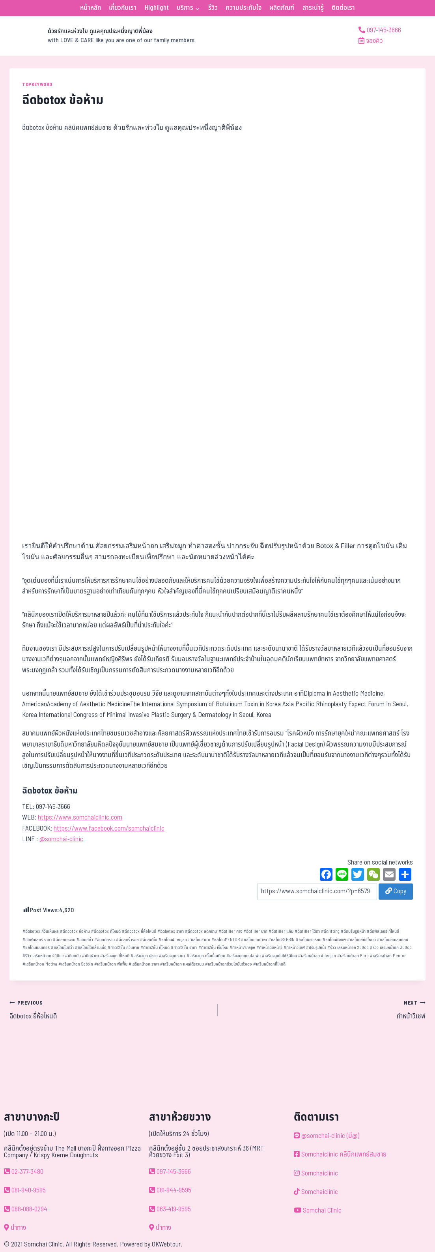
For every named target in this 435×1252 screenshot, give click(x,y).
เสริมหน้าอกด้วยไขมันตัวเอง (228, 964)
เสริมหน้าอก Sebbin (75, 964)
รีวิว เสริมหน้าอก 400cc (43, 956)
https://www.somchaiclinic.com (80, 817)
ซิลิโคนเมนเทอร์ (36, 947)
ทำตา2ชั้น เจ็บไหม (213, 947)
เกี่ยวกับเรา (122, 8)
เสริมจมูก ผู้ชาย (144, 956)
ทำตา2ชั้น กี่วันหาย (123, 947)
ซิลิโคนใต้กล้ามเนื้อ (90, 947)
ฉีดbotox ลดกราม (201, 931)
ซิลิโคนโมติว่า (62, 947)
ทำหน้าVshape (242, 947)
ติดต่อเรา (343, 8)
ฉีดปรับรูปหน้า (353, 931)
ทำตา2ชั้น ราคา (184, 947)
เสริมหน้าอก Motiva (39, 964)
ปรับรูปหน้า (316, 947)
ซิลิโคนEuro (199, 939)
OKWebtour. (167, 1244)
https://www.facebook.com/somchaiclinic (109, 828)
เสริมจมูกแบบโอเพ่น (243, 956)
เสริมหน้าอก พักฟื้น (110, 964)
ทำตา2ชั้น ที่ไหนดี (155, 947)
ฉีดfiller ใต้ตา (307, 931)
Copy (395, 891)
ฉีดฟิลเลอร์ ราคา (37, 939)
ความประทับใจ (243, 8)
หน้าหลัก (90, 8)
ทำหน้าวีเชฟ (294, 947)
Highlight (157, 8)
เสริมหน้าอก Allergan (317, 956)
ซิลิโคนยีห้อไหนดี (361, 939)
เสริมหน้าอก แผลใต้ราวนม (182, 964)
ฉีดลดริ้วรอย (127, 939)
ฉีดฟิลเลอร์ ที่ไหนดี (383, 931)
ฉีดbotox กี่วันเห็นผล (40, 931)
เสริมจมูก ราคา (172, 956)
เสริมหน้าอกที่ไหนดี (269, 964)
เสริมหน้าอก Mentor (388, 956)
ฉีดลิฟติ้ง (148, 939)
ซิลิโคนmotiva (254, 939)
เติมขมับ (73, 956)
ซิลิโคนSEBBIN (281, 939)
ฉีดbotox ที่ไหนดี (106, 931)
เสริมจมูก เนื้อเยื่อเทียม (206, 956)
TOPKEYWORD (37, 84)
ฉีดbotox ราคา (170, 931)
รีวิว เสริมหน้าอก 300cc (391, 947)
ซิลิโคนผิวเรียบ (308, 939)
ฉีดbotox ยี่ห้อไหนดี (139, 931)
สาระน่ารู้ (313, 8)
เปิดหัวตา (90, 956)
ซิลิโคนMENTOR (225, 939)
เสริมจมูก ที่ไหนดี (114, 956)
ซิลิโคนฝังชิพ (334, 939)
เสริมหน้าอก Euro (353, 956)
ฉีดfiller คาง (230, 931)
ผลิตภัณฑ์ (281, 8)
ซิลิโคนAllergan (173, 939)
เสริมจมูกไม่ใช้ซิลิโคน (279, 956)
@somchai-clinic (61, 839)
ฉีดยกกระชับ (64, 939)
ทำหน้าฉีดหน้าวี (269, 947)
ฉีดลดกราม (104, 939)
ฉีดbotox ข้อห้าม (75, 931)
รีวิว (213, 8)
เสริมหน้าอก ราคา (144, 964)
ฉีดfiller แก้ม (281, 931)
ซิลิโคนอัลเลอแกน (392, 939)
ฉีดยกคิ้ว (85, 939)
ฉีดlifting (330, 931)
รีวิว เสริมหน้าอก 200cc (348, 947)
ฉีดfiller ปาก (255, 931)
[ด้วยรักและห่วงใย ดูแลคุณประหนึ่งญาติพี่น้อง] (101, 36)
